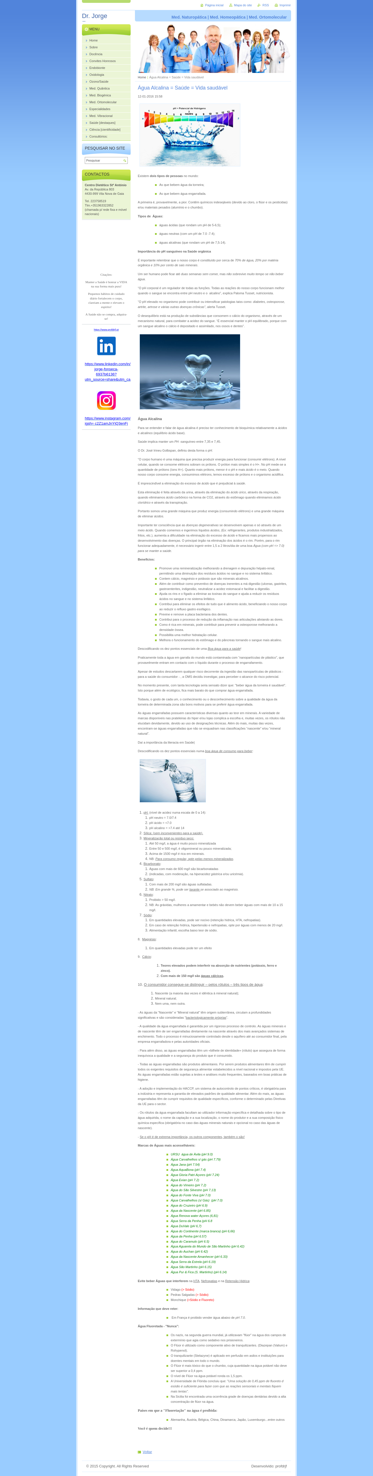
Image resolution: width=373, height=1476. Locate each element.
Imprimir (285, 5)
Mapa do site (243, 5)
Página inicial (214, 5)
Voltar (147, 1452)
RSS (265, 5)
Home (142, 77)
